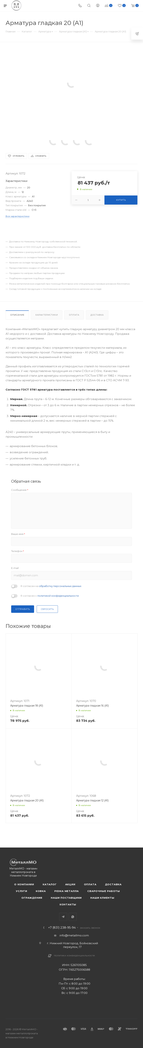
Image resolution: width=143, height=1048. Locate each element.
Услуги (21, 891)
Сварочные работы (103, 891)
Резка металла (66, 891)
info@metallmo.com (74, 935)
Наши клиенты (102, 897)
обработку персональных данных (60, 586)
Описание (17, 315)
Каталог (50, 884)
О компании (24, 884)
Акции (70, 884)
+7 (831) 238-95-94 (62, 927)
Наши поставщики (66, 897)
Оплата (74, 315)
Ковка (41, 891)
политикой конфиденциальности (58, 595)
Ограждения (31, 897)
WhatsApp (73, 917)
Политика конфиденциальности (74, 955)
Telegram (63, 917)
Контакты (68, 904)
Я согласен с (49, 595)
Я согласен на (50, 586)
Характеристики (46, 315)
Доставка (97, 315)
